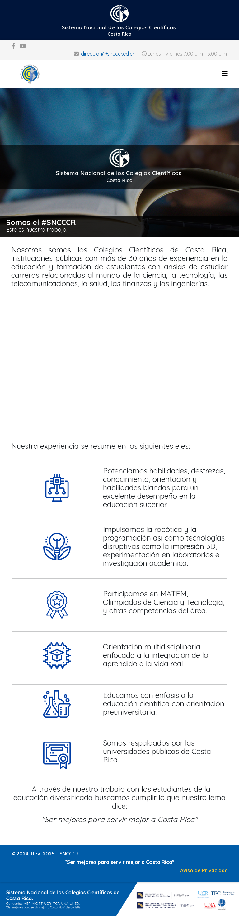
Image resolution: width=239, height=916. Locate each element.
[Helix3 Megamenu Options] (225, 73)
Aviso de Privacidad (204, 870)
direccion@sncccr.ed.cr (107, 54)
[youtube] (23, 46)
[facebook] (13, 46)
